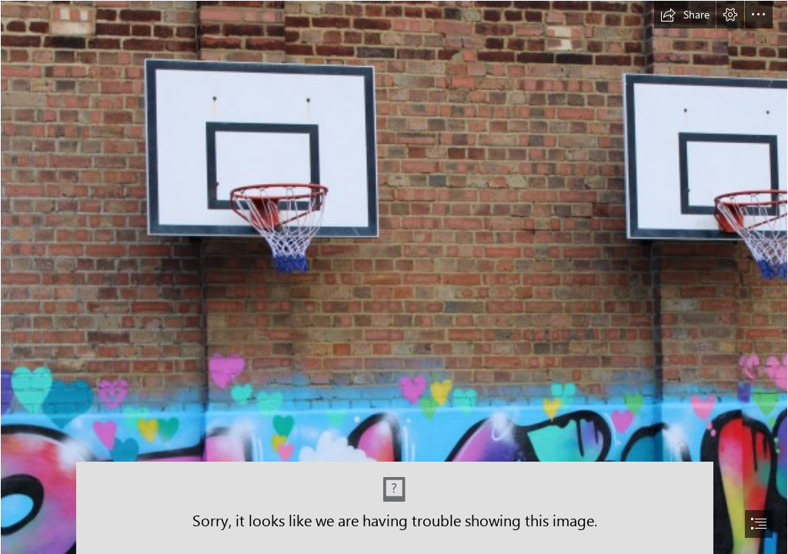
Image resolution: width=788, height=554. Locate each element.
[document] (394, 277)
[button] (685, 14)
